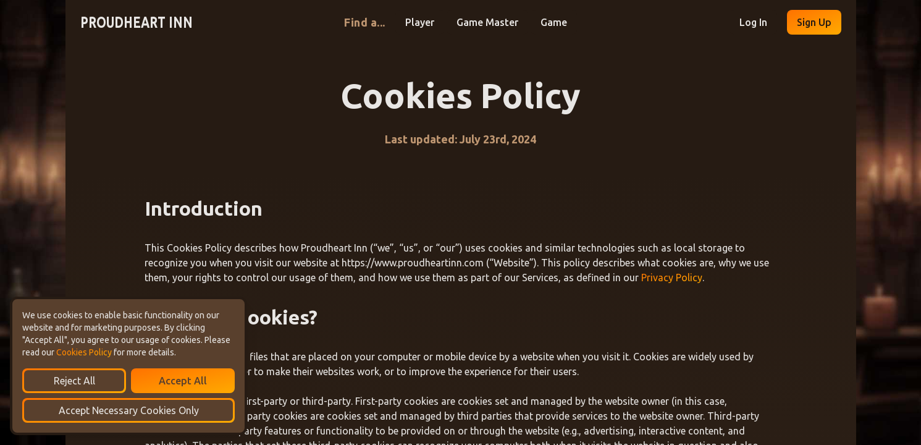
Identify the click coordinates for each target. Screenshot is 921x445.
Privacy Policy (671, 277)
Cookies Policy (84, 352)
